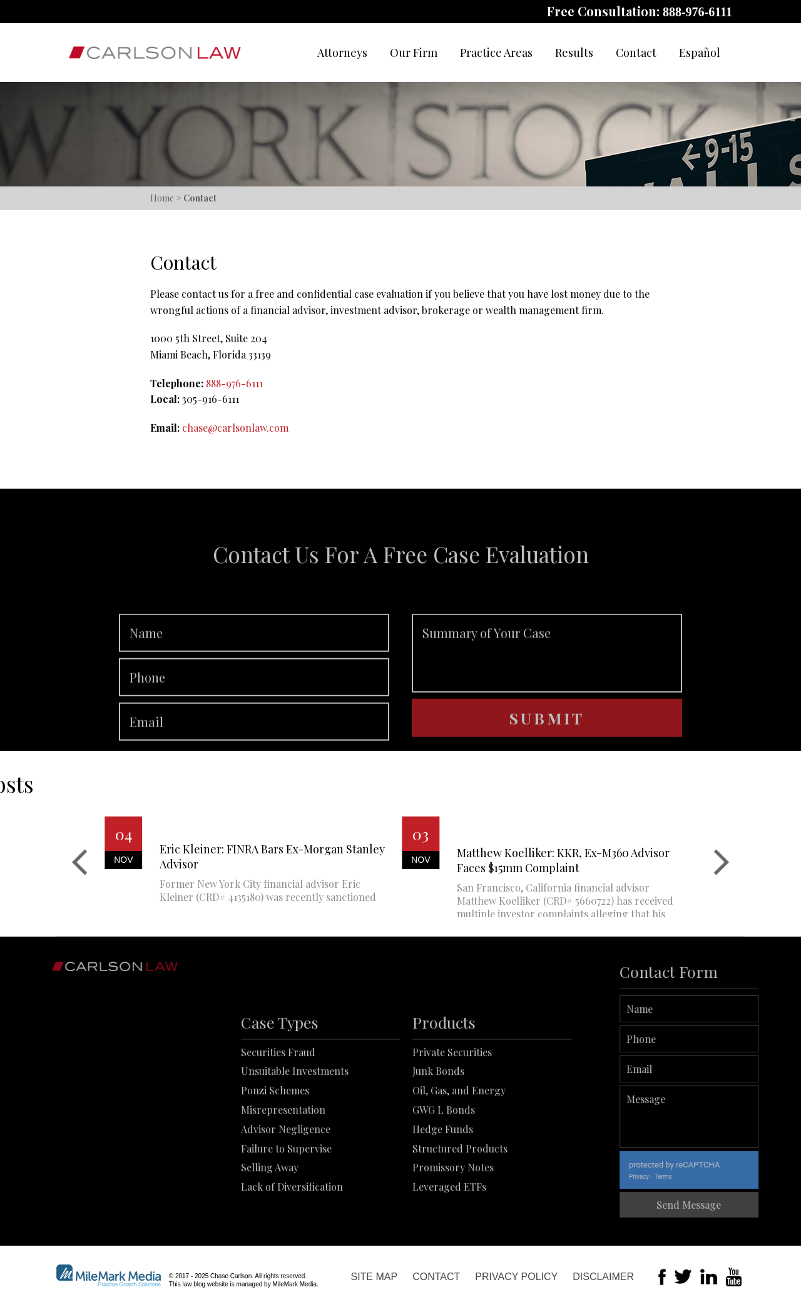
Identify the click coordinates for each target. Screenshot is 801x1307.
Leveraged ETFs (449, 1240)
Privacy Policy (516, 1276)
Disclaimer (603, 1276)
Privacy (676, 1176)
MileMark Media (294, 1284)
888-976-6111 (697, 12)
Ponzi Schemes (275, 1144)
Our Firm (413, 52)
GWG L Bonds (443, 1162)
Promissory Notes (453, 1221)
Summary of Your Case (547, 688)
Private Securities (452, 1105)
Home (162, 198)
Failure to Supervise (286, 1201)
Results (574, 52)
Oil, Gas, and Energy (459, 1144)
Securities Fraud (278, 1105)
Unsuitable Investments (295, 1124)
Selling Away (269, 1221)
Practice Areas (496, 52)
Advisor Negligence (285, 1182)
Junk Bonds (438, 1124)
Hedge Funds (442, 1182)
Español (699, 52)
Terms (700, 1176)
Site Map (373, 1276)
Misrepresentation (283, 1162)
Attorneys (342, 52)
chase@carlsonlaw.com (235, 427)
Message (726, 1117)
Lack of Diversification (292, 1240)
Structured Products (460, 1201)
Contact (636, 52)
